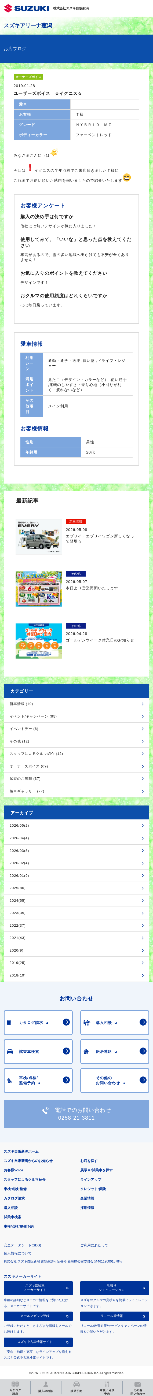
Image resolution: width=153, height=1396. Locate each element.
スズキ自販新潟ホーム (21, 1151)
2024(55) (18, 901)
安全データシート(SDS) (22, 1245)
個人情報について (18, 1253)
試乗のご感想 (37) (25, 779)
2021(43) (18, 938)
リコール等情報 (111, 1316)
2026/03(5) (19, 851)
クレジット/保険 (93, 1189)
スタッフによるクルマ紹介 (25, 1180)
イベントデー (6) (24, 729)
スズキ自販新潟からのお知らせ (28, 1161)
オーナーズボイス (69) (29, 766)
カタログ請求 (14, 1198)
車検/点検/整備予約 (19, 1226)
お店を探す (89, 1161)
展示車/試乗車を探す (96, 1170)
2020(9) (17, 950)
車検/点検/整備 (15, 1189)
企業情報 (87, 1198)
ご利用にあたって (94, 1245)
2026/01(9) (19, 876)
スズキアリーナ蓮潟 (28, 25)
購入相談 (11, 1208)
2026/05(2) (19, 825)
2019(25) (18, 963)
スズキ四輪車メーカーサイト (35, 1288)
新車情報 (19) (21, 704)
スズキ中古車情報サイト (35, 1342)
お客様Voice (13, 1170)
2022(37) (18, 925)
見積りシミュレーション (112, 1288)
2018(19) (18, 975)
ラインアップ (90, 1180)
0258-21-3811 (76, 1118)
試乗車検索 (12, 1217)
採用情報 (87, 1208)
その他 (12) (20, 741)
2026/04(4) (19, 838)
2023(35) (18, 913)
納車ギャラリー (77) (27, 791)
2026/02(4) (19, 863)
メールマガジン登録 (34, 1316)
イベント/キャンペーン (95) (33, 716)
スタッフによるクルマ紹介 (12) (36, 754)
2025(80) (18, 888)
